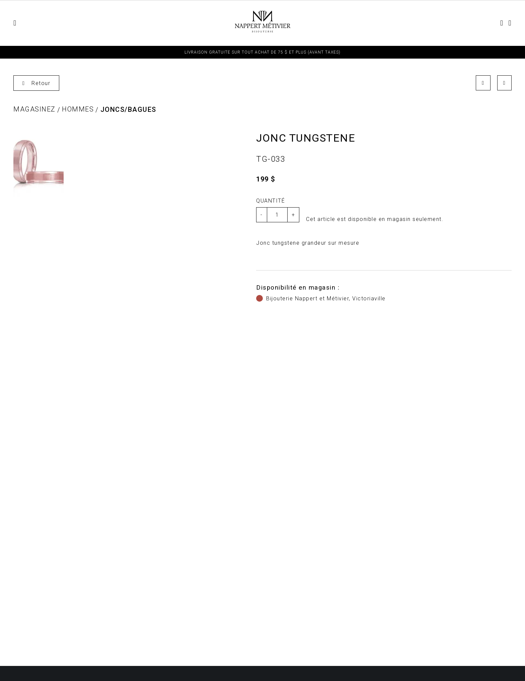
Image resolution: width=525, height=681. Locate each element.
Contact (446, 23)
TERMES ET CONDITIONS (392, 23)
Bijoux (207, 23)
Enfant (76, 23)
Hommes (140, 23)
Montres (175, 23)
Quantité (270, 201)
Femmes (108, 23)
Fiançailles (334, 23)
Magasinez (34, 109)
